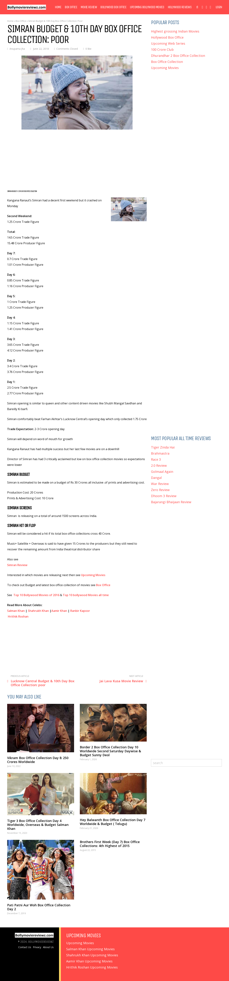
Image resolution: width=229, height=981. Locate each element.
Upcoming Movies (93, 575)
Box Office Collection (167, 62)
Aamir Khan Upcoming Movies (89, 961)
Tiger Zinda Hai (163, 447)
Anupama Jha (17, 48)
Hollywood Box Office (167, 37)
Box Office (71, 7)
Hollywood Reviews (180, 7)
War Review (160, 484)
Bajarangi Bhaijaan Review (171, 502)
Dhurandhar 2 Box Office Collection (178, 55)
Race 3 (156, 459)
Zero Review (160, 490)
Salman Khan (16, 611)
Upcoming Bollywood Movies (147, 7)
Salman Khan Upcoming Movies (90, 949)
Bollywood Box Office (113, 7)
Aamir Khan (59, 611)
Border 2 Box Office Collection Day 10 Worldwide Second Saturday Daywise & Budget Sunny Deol (110, 751)
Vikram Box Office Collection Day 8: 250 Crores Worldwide (37, 760)
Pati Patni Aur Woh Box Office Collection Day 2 (38, 907)
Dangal (156, 477)
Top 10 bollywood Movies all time (86, 595)
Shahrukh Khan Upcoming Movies (92, 955)
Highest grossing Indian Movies (175, 31)
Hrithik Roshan (18, 616)
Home (58, 7)
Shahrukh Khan (38, 611)
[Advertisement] (77, 160)
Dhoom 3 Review (163, 496)
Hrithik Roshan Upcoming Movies (92, 967)
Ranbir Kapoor (80, 611)
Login (219, 7)
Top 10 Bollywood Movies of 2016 (36, 595)
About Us (48, 947)
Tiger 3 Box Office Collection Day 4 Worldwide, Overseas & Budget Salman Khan (38, 825)
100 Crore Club (162, 49)
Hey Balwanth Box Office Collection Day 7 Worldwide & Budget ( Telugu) (112, 822)
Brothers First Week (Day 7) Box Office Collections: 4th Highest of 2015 (110, 844)
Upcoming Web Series (168, 43)
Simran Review (17, 565)
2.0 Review (159, 465)
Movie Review (89, 7)
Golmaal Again (162, 471)
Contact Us (24, 947)
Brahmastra (160, 453)
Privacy (37, 947)
